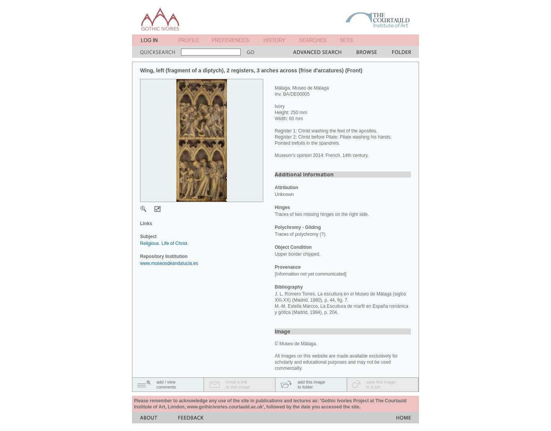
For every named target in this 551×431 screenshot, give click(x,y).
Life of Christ (174, 243)
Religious (149, 243)
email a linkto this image (238, 384)
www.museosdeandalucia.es (169, 263)
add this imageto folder (311, 384)
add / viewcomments (166, 384)
